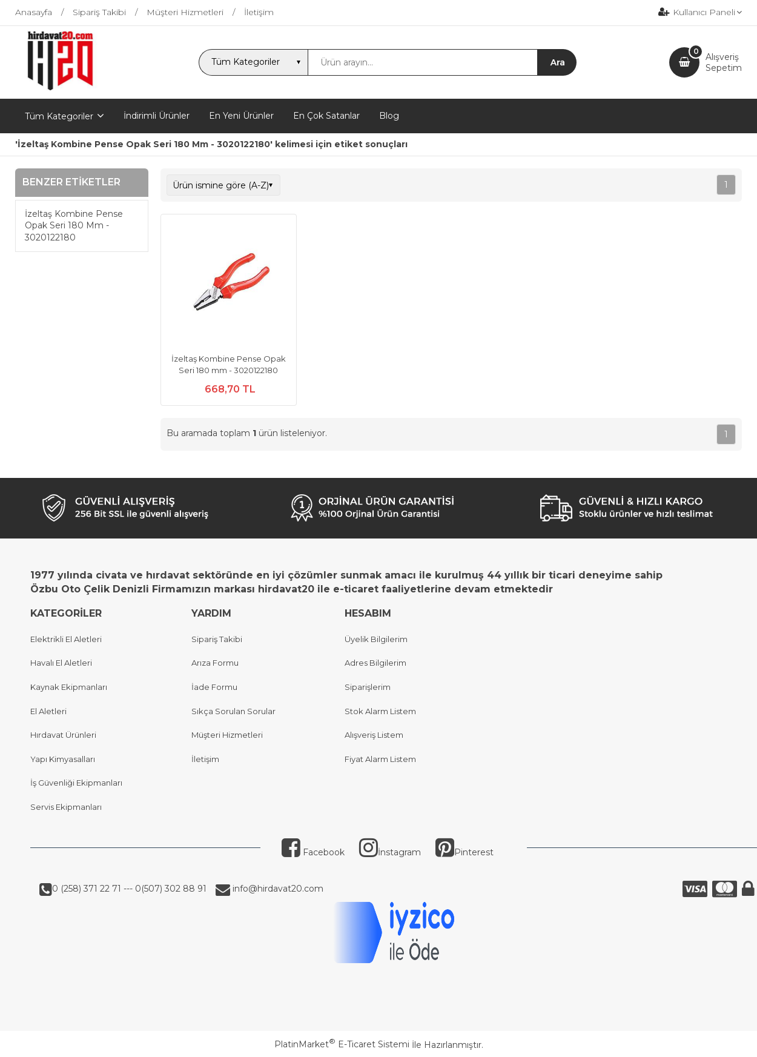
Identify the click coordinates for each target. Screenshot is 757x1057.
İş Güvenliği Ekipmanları (76, 782)
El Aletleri (48, 711)
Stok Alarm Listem (380, 711)
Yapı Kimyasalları (62, 759)
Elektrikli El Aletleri (66, 639)
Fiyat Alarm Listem (380, 759)
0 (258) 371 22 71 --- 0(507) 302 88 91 (129, 888)
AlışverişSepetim (724, 62)
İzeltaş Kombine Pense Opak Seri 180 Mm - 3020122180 (74, 225)
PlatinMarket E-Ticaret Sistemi (341, 1044)
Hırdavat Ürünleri (63, 735)
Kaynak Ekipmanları (68, 687)
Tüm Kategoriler (59, 116)
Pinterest (464, 852)
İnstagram (390, 852)
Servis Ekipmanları (66, 807)
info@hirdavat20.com (276, 888)
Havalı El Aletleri (61, 663)
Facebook (313, 852)
